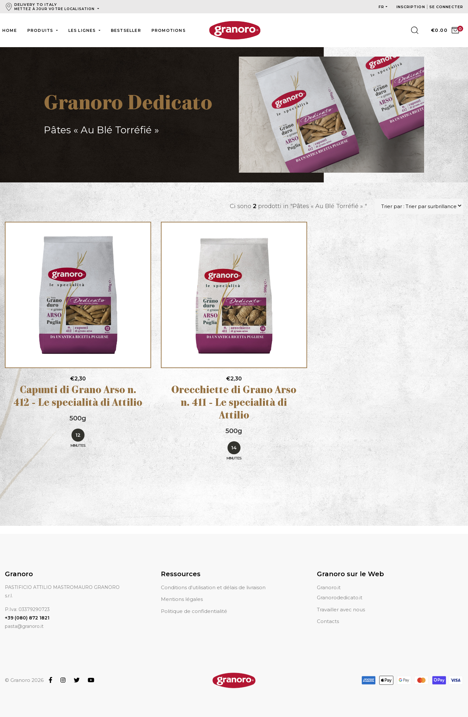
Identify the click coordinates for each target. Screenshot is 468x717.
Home (9, 30)
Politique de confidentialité (194, 611)
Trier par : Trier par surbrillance (419, 206)
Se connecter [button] (446, 7)
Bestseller (126, 30)
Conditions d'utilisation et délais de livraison (213, 587)
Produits (41, 30)
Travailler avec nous (341, 609)
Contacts (328, 621)
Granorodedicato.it (339, 597)
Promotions (168, 30)
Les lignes (82, 30)
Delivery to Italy (55, 6)
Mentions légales (182, 599)
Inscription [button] (411, 7)
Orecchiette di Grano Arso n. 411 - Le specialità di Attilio (233, 403)
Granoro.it (329, 587)
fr (381, 7)
